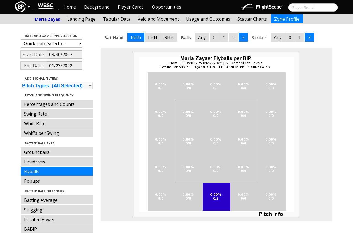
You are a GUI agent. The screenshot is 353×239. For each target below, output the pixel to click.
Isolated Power (39, 219)
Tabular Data (116, 19)
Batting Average (41, 200)
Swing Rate (35, 114)
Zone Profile (286, 19)
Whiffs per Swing (41, 133)
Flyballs (31, 171)
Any (202, 37)
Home (69, 7)
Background (96, 7)
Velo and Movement (158, 19)
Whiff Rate (35, 123)
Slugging (33, 210)
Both (136, 37)
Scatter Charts (252, 19)
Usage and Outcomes (208, 19)
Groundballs (36, 152)
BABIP (30, 229)
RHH (169, 37)
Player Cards (131, 7)
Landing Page (81, 19)
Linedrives (34, 162)
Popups (32, 181)
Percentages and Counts (49, 104)
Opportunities (166, 7)
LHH (152, 37)
